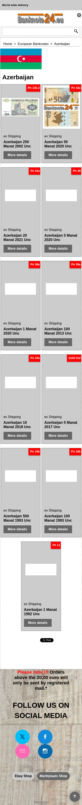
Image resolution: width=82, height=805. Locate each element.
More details (17, 155)
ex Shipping (12, 136)
